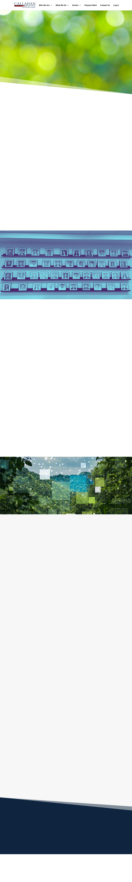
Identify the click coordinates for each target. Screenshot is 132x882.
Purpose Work (90, 5)
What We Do (61, 5)
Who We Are (44, 5)
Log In (116, 5)
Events (75, 5)
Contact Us (105, 5)
